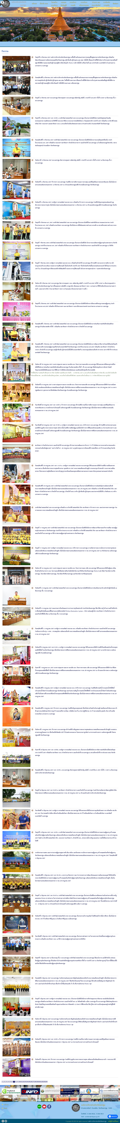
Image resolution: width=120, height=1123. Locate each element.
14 (27, 1081)
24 (46, 1081)
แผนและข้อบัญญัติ (64, 4)
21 (41, 1081)
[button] (58, 1096)
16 (31, 1081)
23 (44, 1081)
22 (42, 1081)
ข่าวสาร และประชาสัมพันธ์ (96, 4)
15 (29, 1081)
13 (25, 1081)
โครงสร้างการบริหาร (54, 4)
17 (33, 1081)
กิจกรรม (5, 51)
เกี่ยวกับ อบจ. (44, 3)
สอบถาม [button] (113, 1116)
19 (37, 1081)
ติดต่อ (5, 1108)
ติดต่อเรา (115, 3)
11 (21, 1081)
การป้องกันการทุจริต (106, 4)
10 (19, 1081)
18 (35, 1081)
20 (39, 1081)
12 (23, 1081)
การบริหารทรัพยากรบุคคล (84, 4)
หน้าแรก (34, 3)
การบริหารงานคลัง (73, 4)
